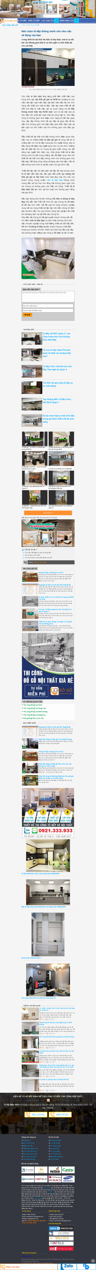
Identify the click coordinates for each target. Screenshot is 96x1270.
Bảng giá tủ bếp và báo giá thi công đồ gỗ (55, 585)
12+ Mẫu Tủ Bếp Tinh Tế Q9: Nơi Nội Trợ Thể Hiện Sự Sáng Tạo (57, 1009)
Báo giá (23, 25)
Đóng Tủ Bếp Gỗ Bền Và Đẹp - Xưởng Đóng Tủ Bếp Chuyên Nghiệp (9, 20)
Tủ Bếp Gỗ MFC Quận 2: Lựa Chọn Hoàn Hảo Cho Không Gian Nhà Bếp (56, 336)
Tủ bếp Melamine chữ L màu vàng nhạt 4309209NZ (40, 874)
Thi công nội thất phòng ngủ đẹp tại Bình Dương (56, 1037)
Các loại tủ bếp (49, 20)
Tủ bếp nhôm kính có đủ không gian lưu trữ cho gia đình (61, 448)
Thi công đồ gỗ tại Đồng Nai (34, 715)
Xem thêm (47, 513)
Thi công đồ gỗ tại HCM (32, 705)
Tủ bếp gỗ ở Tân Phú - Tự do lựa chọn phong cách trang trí (34, 468)
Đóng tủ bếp (20, 20)
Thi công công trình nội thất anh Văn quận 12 (38, 998)
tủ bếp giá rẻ (37, 1198)
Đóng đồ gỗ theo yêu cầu (33, 718)
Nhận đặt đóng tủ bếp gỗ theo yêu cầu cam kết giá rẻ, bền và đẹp (55, 765)
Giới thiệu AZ (27, 1140)
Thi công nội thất (55, 1154)
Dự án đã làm (35, 25)
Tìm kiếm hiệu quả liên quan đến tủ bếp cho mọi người (56, 1052)
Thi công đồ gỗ (10, 25)
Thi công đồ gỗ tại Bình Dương (35, 711)
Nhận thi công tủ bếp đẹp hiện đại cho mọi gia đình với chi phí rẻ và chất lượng (56, 777)
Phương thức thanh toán (30, 1148)
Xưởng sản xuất (27, 1146)
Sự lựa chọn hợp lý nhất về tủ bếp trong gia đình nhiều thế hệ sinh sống (59, 419)
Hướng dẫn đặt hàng (56, 1156)
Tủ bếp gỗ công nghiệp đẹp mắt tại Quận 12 (33, 487)
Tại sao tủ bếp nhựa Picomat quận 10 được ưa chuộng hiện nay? (57, 353)
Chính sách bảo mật (29, 1156)
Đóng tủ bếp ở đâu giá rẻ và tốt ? (51, 572)
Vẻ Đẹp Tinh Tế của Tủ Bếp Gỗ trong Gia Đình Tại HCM (56, 598)
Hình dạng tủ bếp (68, 20)
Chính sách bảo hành (30, 1151)
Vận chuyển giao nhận (30, 1154)
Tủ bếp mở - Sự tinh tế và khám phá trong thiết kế (33, 448)
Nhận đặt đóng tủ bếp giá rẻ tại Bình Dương (55, 739)
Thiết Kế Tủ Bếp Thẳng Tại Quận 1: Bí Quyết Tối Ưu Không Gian (55, 623)
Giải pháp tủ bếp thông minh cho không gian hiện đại (60, 487)
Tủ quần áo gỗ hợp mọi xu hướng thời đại (54, 1079)
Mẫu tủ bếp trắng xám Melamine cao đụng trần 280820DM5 (43, 907)
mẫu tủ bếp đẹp (54, 180)
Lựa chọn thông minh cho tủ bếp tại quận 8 (60, 507)
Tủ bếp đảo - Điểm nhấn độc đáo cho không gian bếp (34, 507)
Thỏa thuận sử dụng (29, 1159)
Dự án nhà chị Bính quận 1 (31, 958)
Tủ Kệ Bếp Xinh (26, 1256)
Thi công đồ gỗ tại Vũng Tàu (34, 708)
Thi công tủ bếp (55, 1151)
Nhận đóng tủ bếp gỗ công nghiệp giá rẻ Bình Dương (55, 1023)
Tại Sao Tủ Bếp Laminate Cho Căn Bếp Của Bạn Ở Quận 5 (55, 610)
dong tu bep (46, 1188)
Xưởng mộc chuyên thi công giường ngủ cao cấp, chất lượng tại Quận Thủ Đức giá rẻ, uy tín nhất (56, 1066)
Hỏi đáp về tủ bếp (55, 1140)
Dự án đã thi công (28, 1143)
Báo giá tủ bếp (54, 1148)
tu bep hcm (50, 1192)
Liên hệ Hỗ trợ (54, 1159)
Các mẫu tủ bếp (55, 1143)
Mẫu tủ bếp (34, 20)
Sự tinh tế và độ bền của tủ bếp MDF (60, 469)
